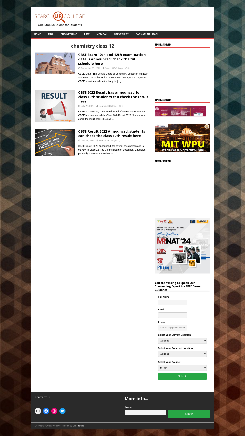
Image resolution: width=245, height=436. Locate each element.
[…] (119, 81)
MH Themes (78, 426)
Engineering (69, 34)
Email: (161, 309)
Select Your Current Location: (175, 335)
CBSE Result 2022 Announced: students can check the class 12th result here (111, 133)
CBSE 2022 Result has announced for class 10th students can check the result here (113, 97)
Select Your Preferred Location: (176, 348)
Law (86, 34)
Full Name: (164, 297)
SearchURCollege (114, 68)
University (121, 34)
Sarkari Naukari (147, 34)
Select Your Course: (169, 362)
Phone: (162, 322)
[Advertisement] (182, 72)
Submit (182, 376)
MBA (51, 34)
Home (37, 34)
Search (128, 407)
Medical (101, 34)
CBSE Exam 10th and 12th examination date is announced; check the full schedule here (112, 59)
